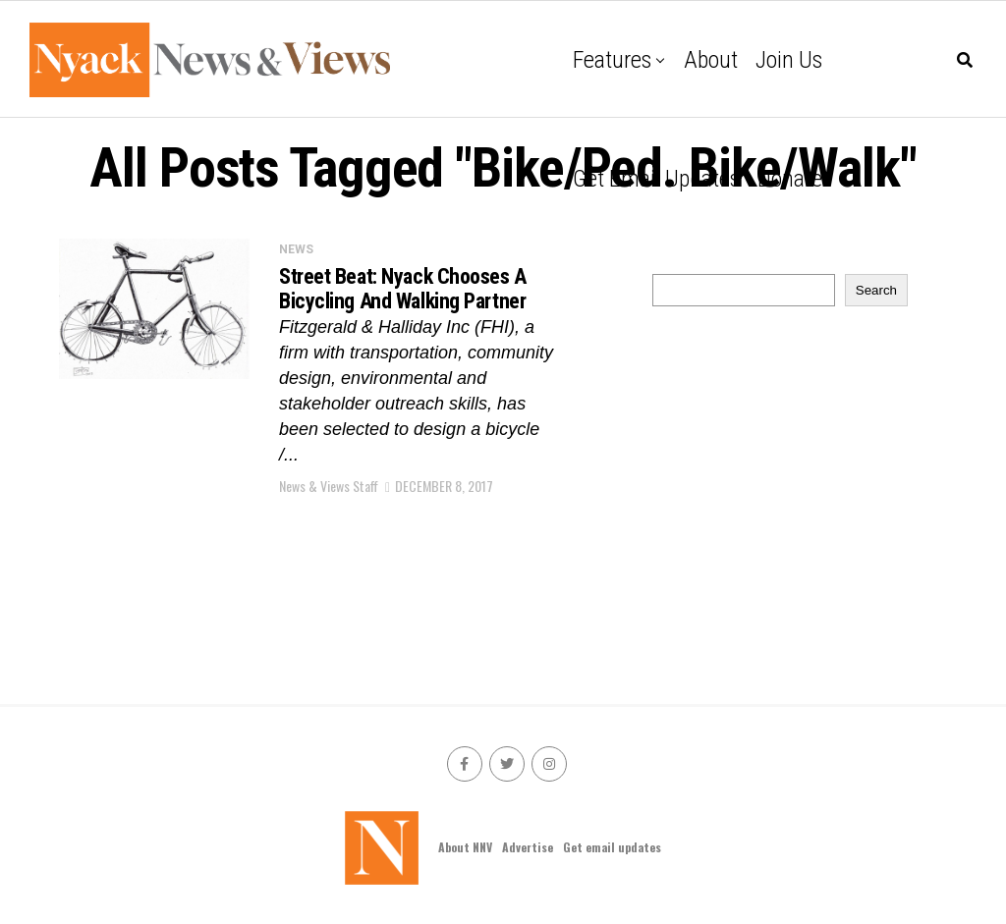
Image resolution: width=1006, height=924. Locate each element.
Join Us (788, 60)
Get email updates (656, 178)
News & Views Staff (328, 485)
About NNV (465, 847)
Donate (789, 178)
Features (612, 60)
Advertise (527, 847)
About (711, 60)
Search (876, 290)
